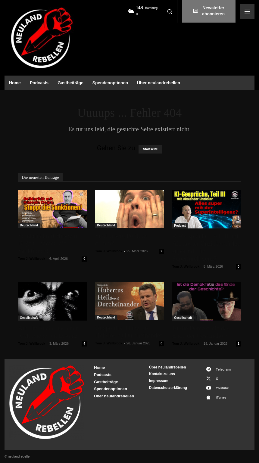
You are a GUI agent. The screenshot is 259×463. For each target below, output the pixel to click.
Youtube (220, 385)
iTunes (218, 392)
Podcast (180, 225)
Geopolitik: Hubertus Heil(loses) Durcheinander (128, 331)
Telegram (221, 369)
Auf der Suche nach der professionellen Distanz (48, 332)
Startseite (150, 149)
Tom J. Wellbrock (31, 258)
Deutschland (29, 225)
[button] (169, 11)
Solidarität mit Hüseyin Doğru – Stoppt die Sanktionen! (47, 243)
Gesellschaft (29, 317)
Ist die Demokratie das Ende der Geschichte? (200, 332)
